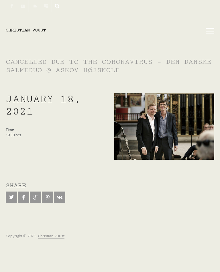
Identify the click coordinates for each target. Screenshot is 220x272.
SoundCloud (34, 6)
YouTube (23, 6)
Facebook (11, 6)
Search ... (57, 6)
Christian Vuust (51, 236)
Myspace (46, 6)
